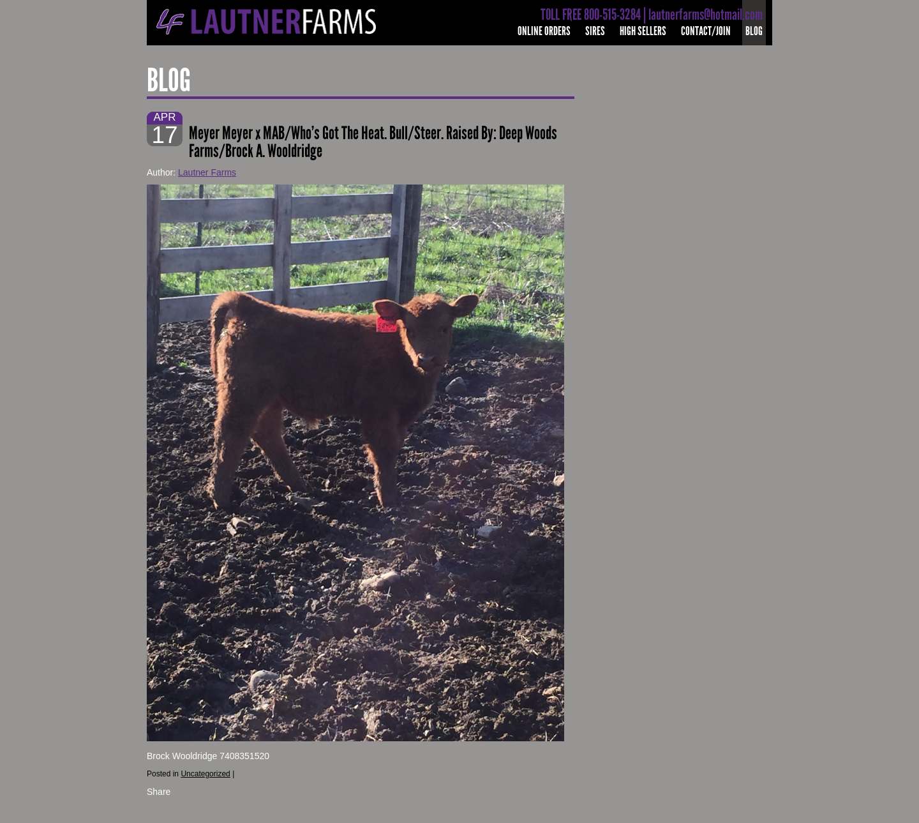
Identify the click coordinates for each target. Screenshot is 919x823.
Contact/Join (706, 31)
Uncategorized (205, 773)
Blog (754, 31)
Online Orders (544, 31)
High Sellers (643, 31)
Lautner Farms (207, 172)
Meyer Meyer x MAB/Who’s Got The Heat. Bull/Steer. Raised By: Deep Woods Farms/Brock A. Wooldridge (373, 142)
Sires (595, 31)
